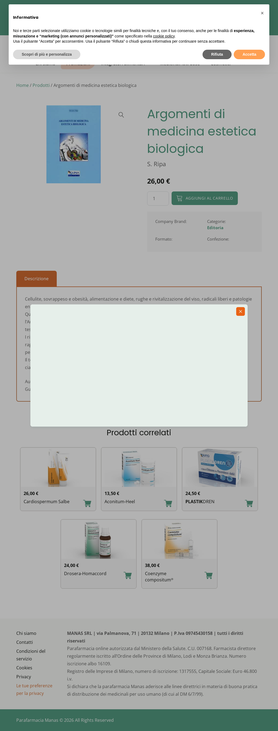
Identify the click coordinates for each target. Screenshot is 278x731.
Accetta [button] (249, 54)
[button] (262, 13)
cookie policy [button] (164, 36)
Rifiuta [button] (217, 54)
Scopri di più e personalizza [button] (47, 54)
